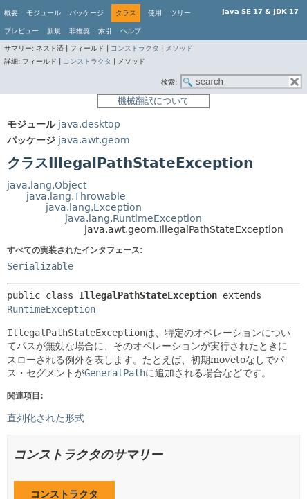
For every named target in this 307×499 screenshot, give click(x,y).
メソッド (179, 48)
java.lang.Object (46, 185)
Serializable (40, 266)
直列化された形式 (45, 417)
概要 (11, 13)
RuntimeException (51, 309)
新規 (54, 31)
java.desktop (89, 124)
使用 (155, 13)
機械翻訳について (153, 101)
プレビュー (21, 31)
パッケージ (86, 13)
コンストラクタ (135, 48)
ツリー (180, 13)
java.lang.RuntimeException (133, 218)
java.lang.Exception (94, 207)
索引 (105, 31)
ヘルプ (130, 31)
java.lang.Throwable (76, 196)
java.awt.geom (94, 140)
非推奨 (79, 31)
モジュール (43, 13)
